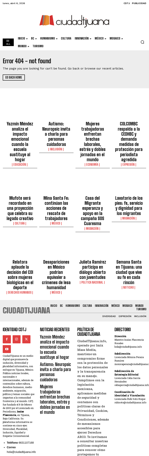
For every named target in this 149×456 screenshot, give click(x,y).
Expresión (128, 141)
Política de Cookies (91, 421)
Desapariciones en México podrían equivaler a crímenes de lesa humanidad (56, 226)
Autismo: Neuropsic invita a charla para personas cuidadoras (56, 126)
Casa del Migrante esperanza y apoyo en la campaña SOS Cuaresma (93, 179)
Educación (20, 137)
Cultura (20, 188)
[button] (142, 42)
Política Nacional (92, 231)
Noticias (128, 235)
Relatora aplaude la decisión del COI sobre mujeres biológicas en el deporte (20, 226)
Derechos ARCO (88, 417)
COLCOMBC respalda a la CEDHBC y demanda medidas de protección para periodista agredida (129, 130)
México (56, 188)
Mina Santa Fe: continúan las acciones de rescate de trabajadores (56, 179)
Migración (92, 188)
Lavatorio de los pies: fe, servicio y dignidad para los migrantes (129, 177)
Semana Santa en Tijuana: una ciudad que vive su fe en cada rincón (128, 226)
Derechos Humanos (20, 235)
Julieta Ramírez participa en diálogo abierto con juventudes (92, 224)
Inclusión (56, 134)
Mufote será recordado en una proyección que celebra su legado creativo (20, 179)
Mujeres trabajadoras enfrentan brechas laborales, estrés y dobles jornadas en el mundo (92, 130)
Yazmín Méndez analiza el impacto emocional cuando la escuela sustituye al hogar (20, 128)
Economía (92, 141)
